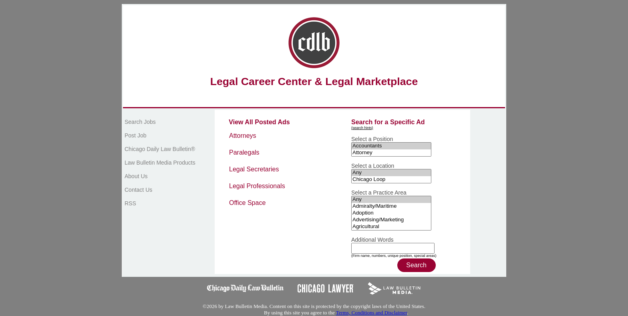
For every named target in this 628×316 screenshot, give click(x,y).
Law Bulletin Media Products (160, 162)
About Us (136, 176)
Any (391, 172)
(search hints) (362, 128)
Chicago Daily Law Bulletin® (160, 149)
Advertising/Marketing (391, 220)
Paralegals (244, 152)
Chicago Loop (391, 179)
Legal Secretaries (254, 169)
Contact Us (138, 190)
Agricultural (391, 226)
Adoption (391, 213)
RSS (130, 203)
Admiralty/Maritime (391, 206)
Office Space (247, 202)
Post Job (135, 135)
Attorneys (242, 135)
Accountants (391, 146)
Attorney (391, 152)
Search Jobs (140, 122)
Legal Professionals (257, 186)
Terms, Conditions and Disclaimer (371, 313)
